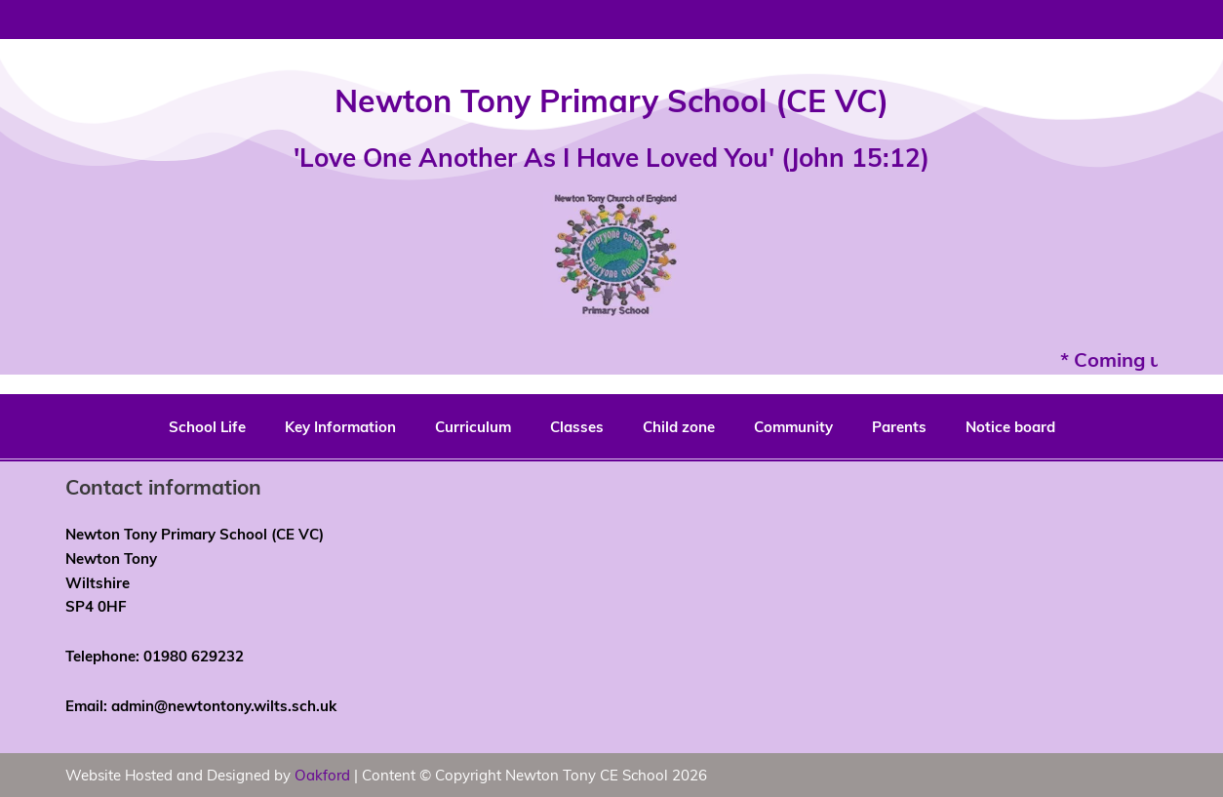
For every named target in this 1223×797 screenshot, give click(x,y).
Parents (899, 426)
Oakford (322, 774)
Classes (577, 426)
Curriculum (473, 426)
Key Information (340, 426)
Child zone (679, 426)
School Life (207, 426)
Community (793, 426)
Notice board (1010, 426)
